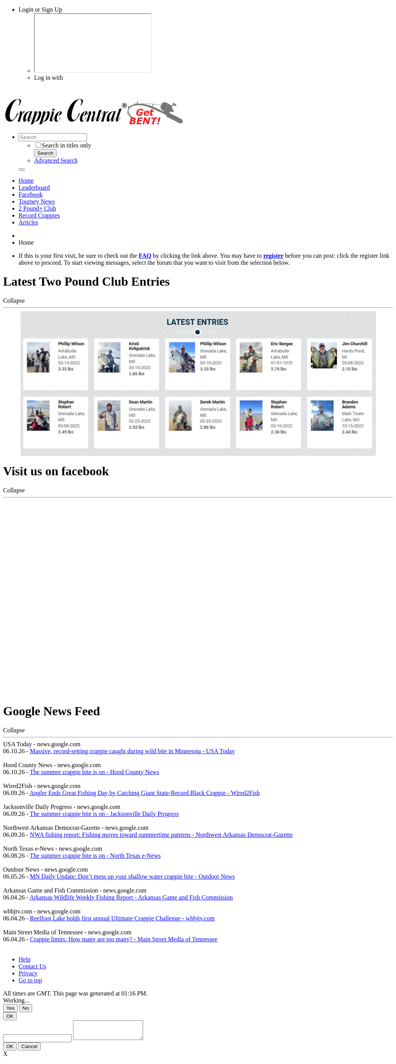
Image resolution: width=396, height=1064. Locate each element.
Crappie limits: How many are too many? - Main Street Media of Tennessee (123, 939)
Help (25, 959)
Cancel (29, 1050)
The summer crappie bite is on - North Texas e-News (95, 855)
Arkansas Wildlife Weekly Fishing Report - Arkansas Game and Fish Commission (130, 897)
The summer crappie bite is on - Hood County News (94, 772)
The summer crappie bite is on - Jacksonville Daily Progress (104, 813)
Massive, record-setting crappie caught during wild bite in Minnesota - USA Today (132, 751)
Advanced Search (55, 160)
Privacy (28, 973)
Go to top (30, 980)
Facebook (31, 194)
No (25, 1008)
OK (10, 1016)
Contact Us (32, 966)
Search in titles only (63, 145)
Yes (10, 1008)
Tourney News (37, 201)
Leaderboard (34, 187)
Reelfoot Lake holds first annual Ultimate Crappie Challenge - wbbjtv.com (122, 918)
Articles (28, 222)
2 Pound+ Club (37, 208)
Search (45, 153)
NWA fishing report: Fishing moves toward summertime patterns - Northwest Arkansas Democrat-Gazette (161, 834)
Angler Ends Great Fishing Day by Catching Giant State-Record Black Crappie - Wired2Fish (144, 793)
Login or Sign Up (40, 9)
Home (26, 180)
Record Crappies (39, 215)
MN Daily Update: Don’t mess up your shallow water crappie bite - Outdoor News (132, 876)
